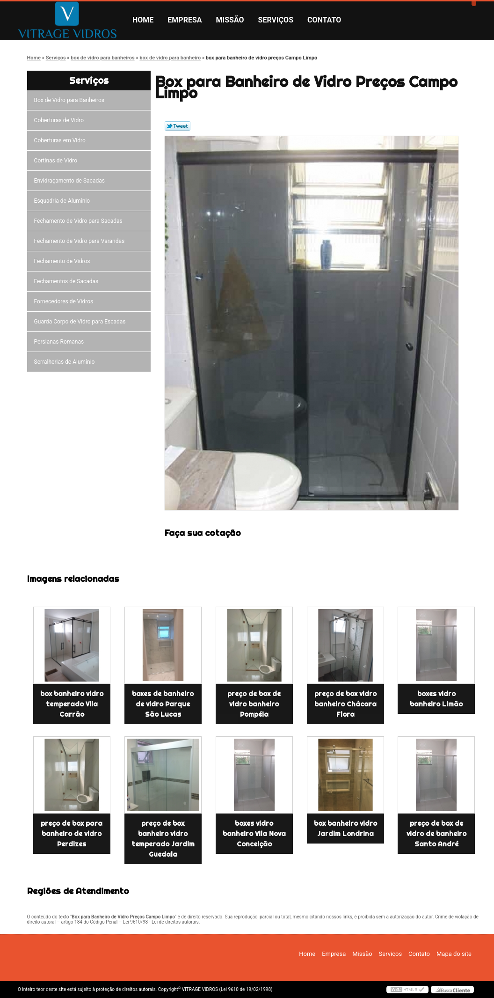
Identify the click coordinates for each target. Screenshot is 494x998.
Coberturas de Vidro (60, 120)
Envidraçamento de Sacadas (71, 180)
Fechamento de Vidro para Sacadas (79, 221)
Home (142, 19)
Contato (324, 19)
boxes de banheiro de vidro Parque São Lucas (163, 704)
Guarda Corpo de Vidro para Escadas (81, 321)
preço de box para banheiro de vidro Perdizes (71, 833)
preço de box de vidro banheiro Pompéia (254, 704)
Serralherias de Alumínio (66, 362)
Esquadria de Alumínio (63, 201)
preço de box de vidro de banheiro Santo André (436, 833)
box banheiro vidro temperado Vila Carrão (71, 704)
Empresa (184, 19)
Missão (230, 19)
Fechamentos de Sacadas (68, 281)
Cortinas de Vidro (57, 160)
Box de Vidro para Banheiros (70, 100)
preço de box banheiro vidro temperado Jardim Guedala (163, 839)
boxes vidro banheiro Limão (436, 699)
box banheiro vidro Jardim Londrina (345, 828)
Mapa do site (454, 953)
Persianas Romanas (60, 341)
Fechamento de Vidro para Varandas (81, 241)
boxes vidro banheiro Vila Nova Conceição (254, 833)
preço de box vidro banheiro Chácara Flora (345, 704)
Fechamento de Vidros (63, 261)
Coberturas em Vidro (61, 140)
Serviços (275, 19)
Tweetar (177, 126)
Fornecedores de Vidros (65, 301)
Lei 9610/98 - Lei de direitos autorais (161, 922)
